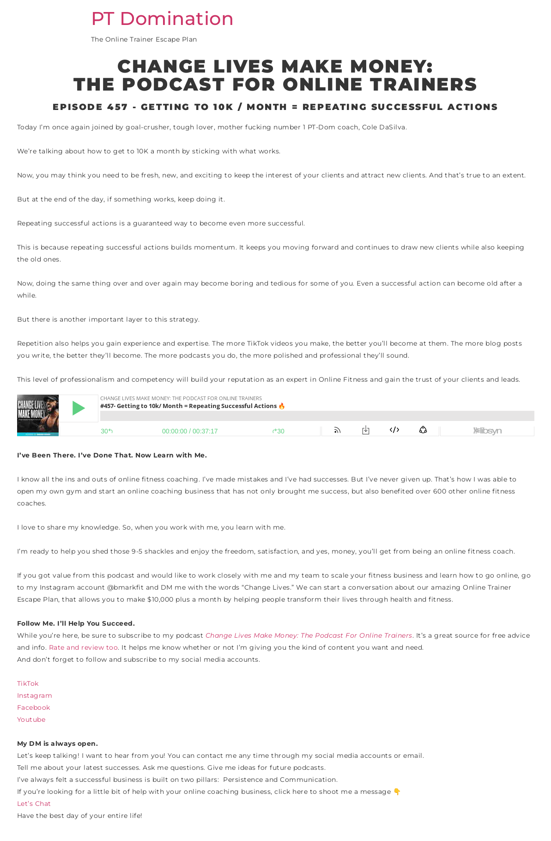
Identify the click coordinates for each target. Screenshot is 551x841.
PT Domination (162, 18)
